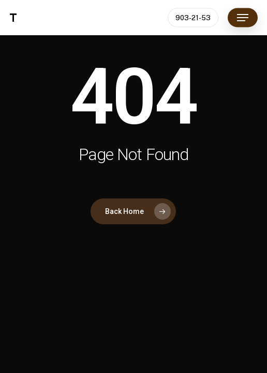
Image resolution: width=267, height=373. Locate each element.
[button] (243, 17)
